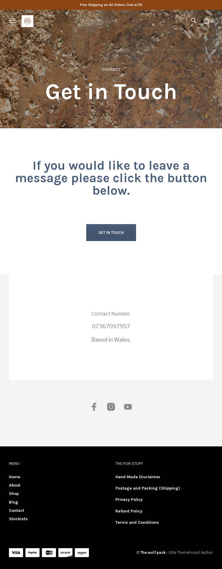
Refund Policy (128, 511)
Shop (14, 493)
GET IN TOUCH (111, 232)
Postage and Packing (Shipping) (147, 488)
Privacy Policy (129, 499)
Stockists (18, 518)
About (14, 485)
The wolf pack (153, 552)
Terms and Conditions (137, 522)
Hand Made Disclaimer (138, 476)
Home (14, 476)
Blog (13, 502)
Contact (16, 510)
